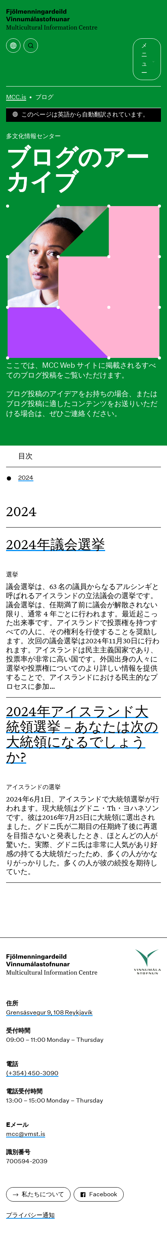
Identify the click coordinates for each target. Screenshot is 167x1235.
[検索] (31, 45)
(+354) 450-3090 (32, 1073)
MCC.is (16, 97)
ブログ (44, 97)
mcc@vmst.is (25, 1133)
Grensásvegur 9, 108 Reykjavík (49, 1012)
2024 (25, 477)
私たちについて (38, 1194)
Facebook (98, 1194)
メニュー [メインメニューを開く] (147, 59)
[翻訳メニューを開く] (13, 45)
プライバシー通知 (30, 1215)
